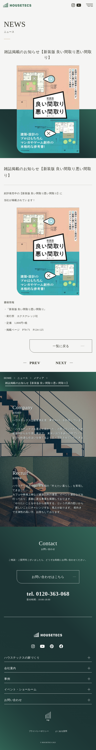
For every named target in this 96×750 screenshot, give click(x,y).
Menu (89, 5)
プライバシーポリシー (39, 731)
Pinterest (51, 646)
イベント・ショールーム (20, 689)
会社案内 (10, 668)
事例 (7, 678)
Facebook (61, 646)
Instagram (73, 5)
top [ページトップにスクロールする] (47, 720)
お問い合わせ (13, 700)
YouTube (78, 5)
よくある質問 (61, 731)
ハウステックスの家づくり (22, 657)
